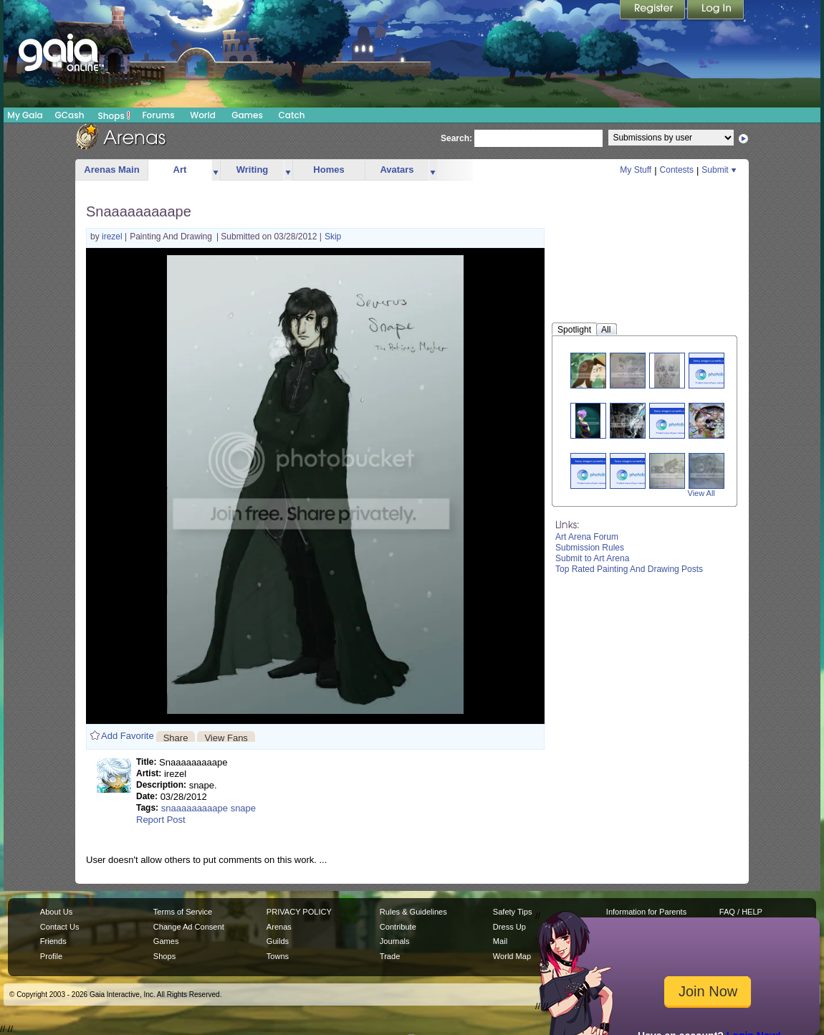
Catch (292, 115)
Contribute (398, 926)
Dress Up (509, 926)
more (215, 170)
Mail (500, 941)
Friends (53, 941)
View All (701, 493)
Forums (158, 115)
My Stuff (635, 170)
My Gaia (24, 115)
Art (180, 169)
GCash (70, 115)
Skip (333, 237)
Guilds (278, 941)
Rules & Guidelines (413, 911)
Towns (278, 956)
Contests (677, 170)
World (203, 115)
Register (653, 11)
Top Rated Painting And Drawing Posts (629, 569)
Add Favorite (127, 735)
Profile (51, 956)
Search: (456, 138)
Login (715, 11)
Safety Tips (512, 911)
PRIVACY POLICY (299, 911)
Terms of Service (182, 911)
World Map (512, 956)
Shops (114, 115)
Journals (395, 941)
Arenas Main (111, 169)
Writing (252, 169)
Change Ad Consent (188, 926)
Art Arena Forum (586, 537)
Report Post (161, 819)
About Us (56, 911)
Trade (390, 956)
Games (247, 115)
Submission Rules (589, 548)
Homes (328, 169)
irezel (113, 237)
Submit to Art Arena (592, 558)
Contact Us (60, 926)
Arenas (279, 926)
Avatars (396, 169)
